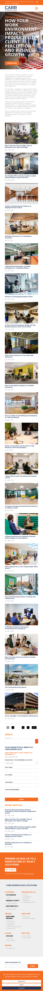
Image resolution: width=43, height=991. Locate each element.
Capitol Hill (26, 900)
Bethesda (26, 916)
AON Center (11, 941)
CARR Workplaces (11, 8)
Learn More (15, 3)
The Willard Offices (29, 902)
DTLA (9, 898)
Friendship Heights (29, 918)
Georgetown (27, 897)
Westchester (27, 938)
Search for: (8, 738)
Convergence (10, 948)
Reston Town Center (14, 927)
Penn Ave (26, 899)
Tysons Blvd (11, 928)
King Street (10, 925)
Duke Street (11, 923)
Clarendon (10, 921)
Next (34, 727)
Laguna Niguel (12, 903)
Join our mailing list (13, 962)
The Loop (10, 939)
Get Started (10, 870)
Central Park (27, 936)
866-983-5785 (14, 757)
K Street (25, 895)
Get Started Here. (28, 874)
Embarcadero (11, 909)
